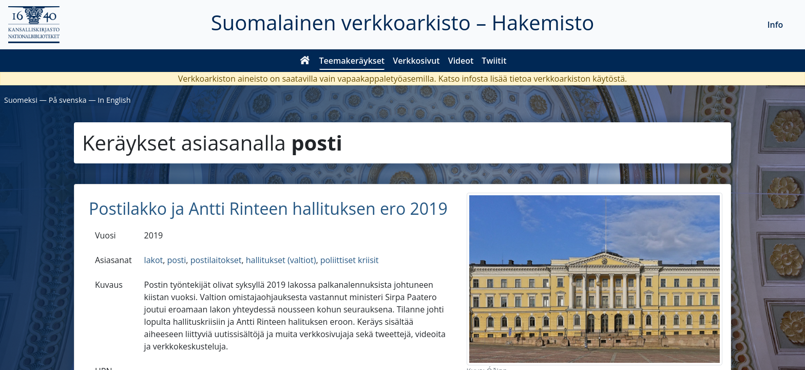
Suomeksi (20, 100)
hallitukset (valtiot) (281, 260)
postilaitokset (216, 260)
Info (775, 24)
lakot (153, 260)
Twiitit (494, 60)
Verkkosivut (416, 60)
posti (176, 260)
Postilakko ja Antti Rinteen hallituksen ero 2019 (268, 208)
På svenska (68, 100)
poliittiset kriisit (349, 260)
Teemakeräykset (352, 60)
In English (114, 100)
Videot (461, 60)
